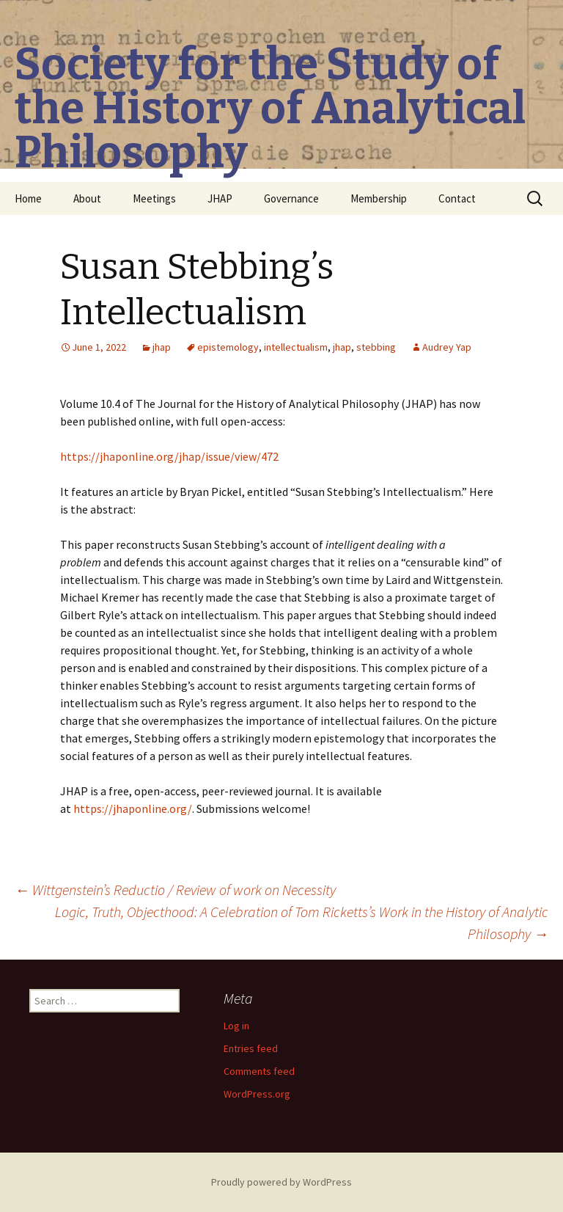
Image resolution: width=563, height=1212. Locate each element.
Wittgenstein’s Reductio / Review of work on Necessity (175, 889)
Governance (291, 198)
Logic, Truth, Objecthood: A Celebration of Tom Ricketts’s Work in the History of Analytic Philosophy (301, 922)
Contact (457, 198)
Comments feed (259, 1071)
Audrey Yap (446, 347)
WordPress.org (257, 1093)
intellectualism (296, 347)
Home (28, 198)
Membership (378, 198)
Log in (236, 1025)
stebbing (376, 347)
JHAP (219, 198)
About (87, 198)
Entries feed (251, 1048)
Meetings (154, 198)
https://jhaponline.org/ (132, 808)
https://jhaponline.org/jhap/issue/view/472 (169, 456)
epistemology (228, 347)
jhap (161, 347)
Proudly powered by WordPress (281, 1182)
